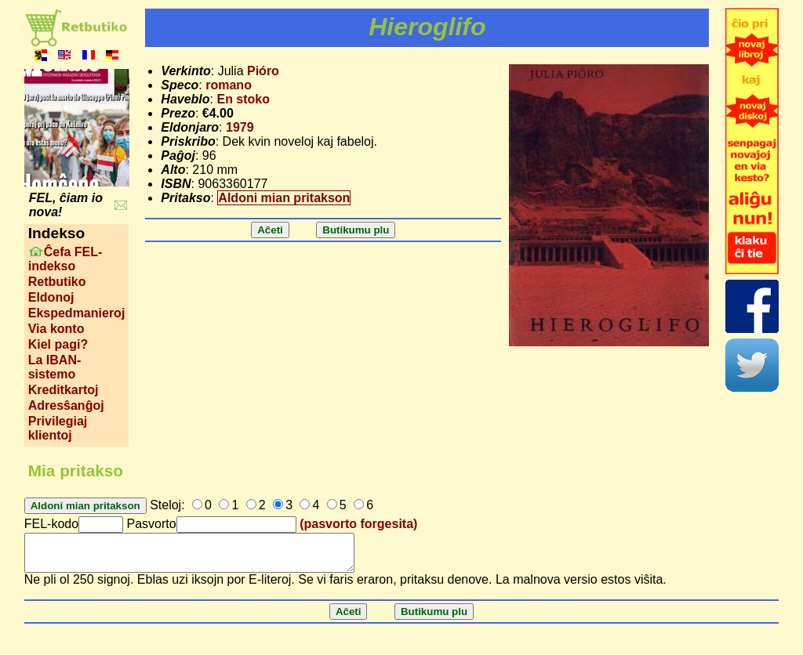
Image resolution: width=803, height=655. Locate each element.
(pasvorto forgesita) (358, 523)
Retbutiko (57, 281)
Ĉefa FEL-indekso (65, 259)
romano (228, 85)
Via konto (56, 328)
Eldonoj (51, 297)
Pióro (263, 71)
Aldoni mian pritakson (284, 197)
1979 (240, 127)
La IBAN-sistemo (55, 367)
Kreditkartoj (63, 389)
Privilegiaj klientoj (58, 428)
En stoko (243, 99)
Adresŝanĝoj (66, 405)
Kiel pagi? (58, 344)
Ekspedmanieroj (76, 313)
